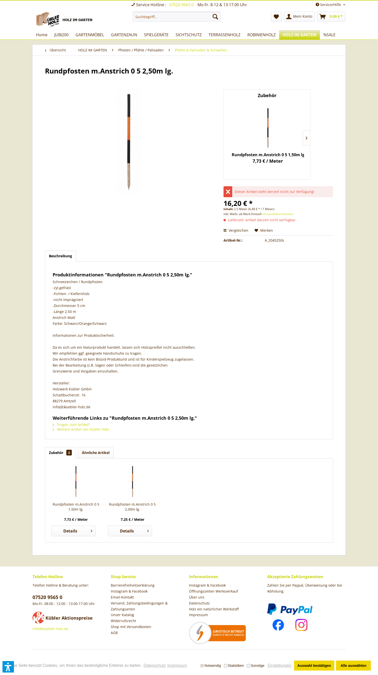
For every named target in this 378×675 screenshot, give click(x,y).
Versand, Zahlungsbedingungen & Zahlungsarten (139, 606)
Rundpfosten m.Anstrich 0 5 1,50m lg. (268, 154)
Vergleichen (236, 230)
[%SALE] (329, 34)
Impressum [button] (177, 665)
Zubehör (60, 452)
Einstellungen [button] (280, 665)
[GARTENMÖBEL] (90, 34)
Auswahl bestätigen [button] (314, 666)
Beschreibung (60, 256)
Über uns (196, 597)
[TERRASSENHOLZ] (224, 34)
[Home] (42, 34)
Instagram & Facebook (129, 591)
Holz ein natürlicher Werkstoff (214, 609)
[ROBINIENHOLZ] (261, 34)
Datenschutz (199, 603)
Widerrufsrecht (123, 620)
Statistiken (234, 666)
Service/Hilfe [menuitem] (329, 4)
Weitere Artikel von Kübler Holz (81, 429)
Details (77, 530)
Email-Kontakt (122, 597)
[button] (8, 667)
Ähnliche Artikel (96, 452)
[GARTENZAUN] (124, 34)
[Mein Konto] (299, 17)
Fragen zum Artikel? (71, 424)
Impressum (198, 614)
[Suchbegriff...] (177, 17)
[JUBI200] (61, 34)
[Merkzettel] (276, 17)
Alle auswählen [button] (353, 666)
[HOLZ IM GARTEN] (299, 34)
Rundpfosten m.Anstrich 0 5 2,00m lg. (132, 507)
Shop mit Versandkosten (131, 626)
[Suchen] (215, 17)
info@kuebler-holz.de (50, 628)
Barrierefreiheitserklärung (132, 585)
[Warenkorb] (331, 17)
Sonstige (255, 666)
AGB (114, 632)
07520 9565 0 (181, 4)
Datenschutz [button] (155, 665)
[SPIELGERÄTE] (156, 34)
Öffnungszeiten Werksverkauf (213, 591)
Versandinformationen (277, 214)
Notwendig (210, 666)
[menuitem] (177, 17)
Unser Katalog (122, 614)
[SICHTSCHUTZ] (188, 34)
